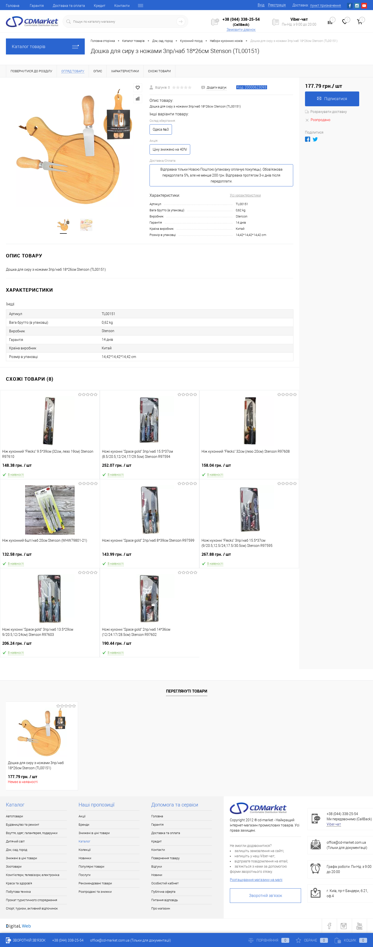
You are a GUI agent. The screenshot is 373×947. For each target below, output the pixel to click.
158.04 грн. (249, 467)
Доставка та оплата (69, 6)
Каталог (84, 841)
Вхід (261, 5)
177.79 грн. (22, 776)
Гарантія (37, 6)
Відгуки (156, 866)
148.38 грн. (50, 467)
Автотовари (14, 816)
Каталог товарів (45, 46)
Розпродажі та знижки (95, 891)
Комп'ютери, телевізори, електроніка (32, 875)
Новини (156, 875)
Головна (12, 6)
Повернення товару (165, 858)
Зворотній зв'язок (265, 895)
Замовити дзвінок (241, 30)
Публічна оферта (163, 891)
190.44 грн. (150, 645)
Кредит (99, 6)
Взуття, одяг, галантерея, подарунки (31, 833)
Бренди (84, 824)
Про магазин (160, 908)
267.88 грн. (249, 556)
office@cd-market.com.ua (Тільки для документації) (130, 940)
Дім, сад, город (16, 850)
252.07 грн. (149, 467)
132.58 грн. (50, 556)
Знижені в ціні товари (21, 858)
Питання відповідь (164, 900)
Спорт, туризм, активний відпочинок (32, 908)
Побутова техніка (18, 891)
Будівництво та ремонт (22, 824)
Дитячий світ (15, 841)
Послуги (84, 875)
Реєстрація (277, 5)
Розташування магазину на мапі (256, 880)
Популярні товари (91, 866)
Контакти (122, 6)
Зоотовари (13, 866)
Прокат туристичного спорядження (31, 900)
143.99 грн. (149, 556)
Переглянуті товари (186, 691)
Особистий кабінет (165, 883)
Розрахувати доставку (326, 112)
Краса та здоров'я (19, 883)
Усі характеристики (245, 195)
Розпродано (317, 120)
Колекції (85, 850)
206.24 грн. (50, 645)
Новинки (85, 858)
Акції (82, 816)
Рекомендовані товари (95, 883)
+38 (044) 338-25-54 (241, 19)
